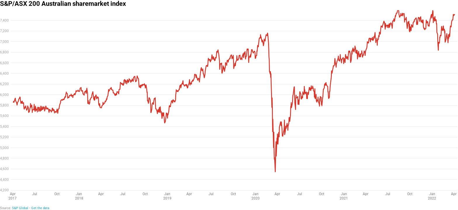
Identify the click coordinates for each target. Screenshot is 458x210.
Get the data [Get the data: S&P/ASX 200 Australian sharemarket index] (40, 208)
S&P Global (20, 208)
